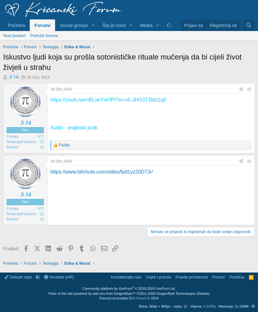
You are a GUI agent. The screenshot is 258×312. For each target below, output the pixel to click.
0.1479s (210, 306)
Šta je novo (114, 25)
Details (203, 293)
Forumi (42, 25)
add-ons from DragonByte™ (114, 293)
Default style (18, 277)
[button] (93, 25)
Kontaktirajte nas (126, 277)
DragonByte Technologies (176, 293)
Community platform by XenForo (129, 288)
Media (146, 25)
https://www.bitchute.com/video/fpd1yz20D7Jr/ (101, 171)
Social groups (74, 25)
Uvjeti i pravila (158, 277)
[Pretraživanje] (249, 25)
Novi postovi (14, 35)
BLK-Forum (138, 298)
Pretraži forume (44, 35)
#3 (249, 161)
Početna (16, 25)
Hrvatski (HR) (59, 277)
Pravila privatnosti (192, 277)
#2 (249, 89)
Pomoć (218, 277)
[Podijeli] (241, 89)
